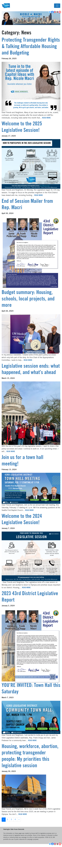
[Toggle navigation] (57, 5)
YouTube (60, 12)
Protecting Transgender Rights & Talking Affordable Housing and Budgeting (31, 47)
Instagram (55, 12)
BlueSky (50, 12)
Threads (57, 12)
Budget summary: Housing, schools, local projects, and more (28, 299)
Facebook (52, 12)
